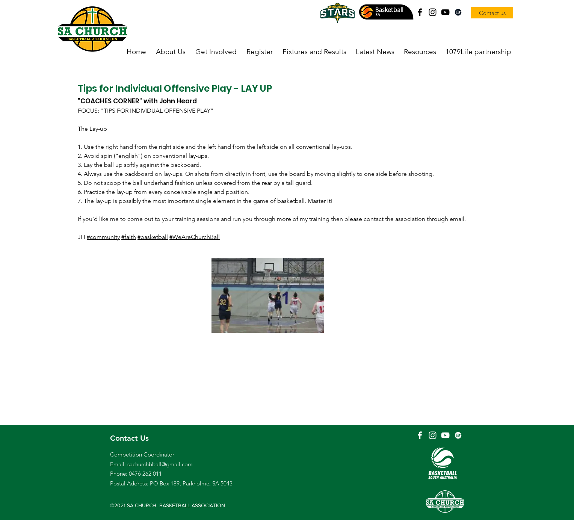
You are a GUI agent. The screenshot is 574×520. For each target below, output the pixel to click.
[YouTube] (445, 12)
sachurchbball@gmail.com (160, 464)
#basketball (152, 236)
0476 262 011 (145, 473)
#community (103, 236)
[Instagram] (432, 12)
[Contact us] (492, 12)
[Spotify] (458, 12)
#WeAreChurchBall (194, 236)
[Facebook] (420, 12)
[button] (170, 51)
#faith (128, 236)
